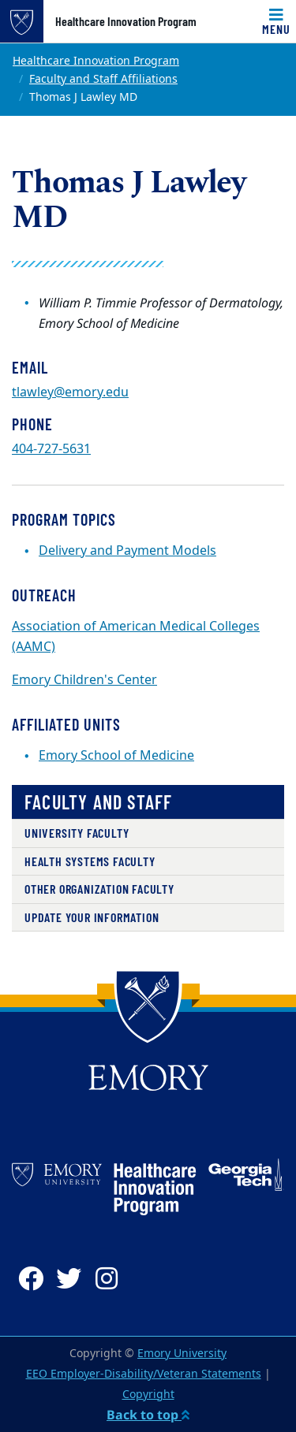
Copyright (148, 1394)
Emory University (182, 1353)
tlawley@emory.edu (70, 392)
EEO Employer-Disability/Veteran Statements (143, 1374)
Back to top (148, 1414)
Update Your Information (91, 916)
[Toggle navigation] (276, 21)
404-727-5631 (51, 449)
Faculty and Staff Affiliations (103, 79)
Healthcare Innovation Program (126, 21)
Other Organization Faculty (99, 888)
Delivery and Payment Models (127, 550)
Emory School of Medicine (116, 755)
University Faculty (76, 832)
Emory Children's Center (84, 680)
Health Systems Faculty (89, 861)
